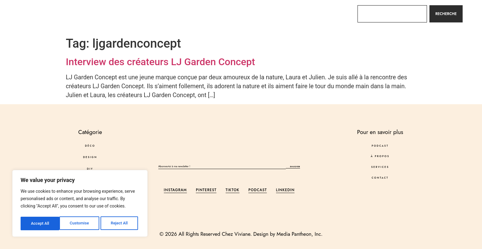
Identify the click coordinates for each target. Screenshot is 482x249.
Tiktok (232, 191)
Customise (40, 223)
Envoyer (293, 167)
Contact (317, 13)
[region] (80, 204)
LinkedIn (285, 191)
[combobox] (392, 13)
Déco (64, 14)
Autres (152, 14)
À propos (249, 13)
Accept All (120, 223)
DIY (121, 14)
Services (283, 13)
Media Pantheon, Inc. (299, 234)
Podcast (214, 13)
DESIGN (94, 13)
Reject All (80, 223)
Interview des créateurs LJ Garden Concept (160, 62)
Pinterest (206, 191)
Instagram (175, 191)
